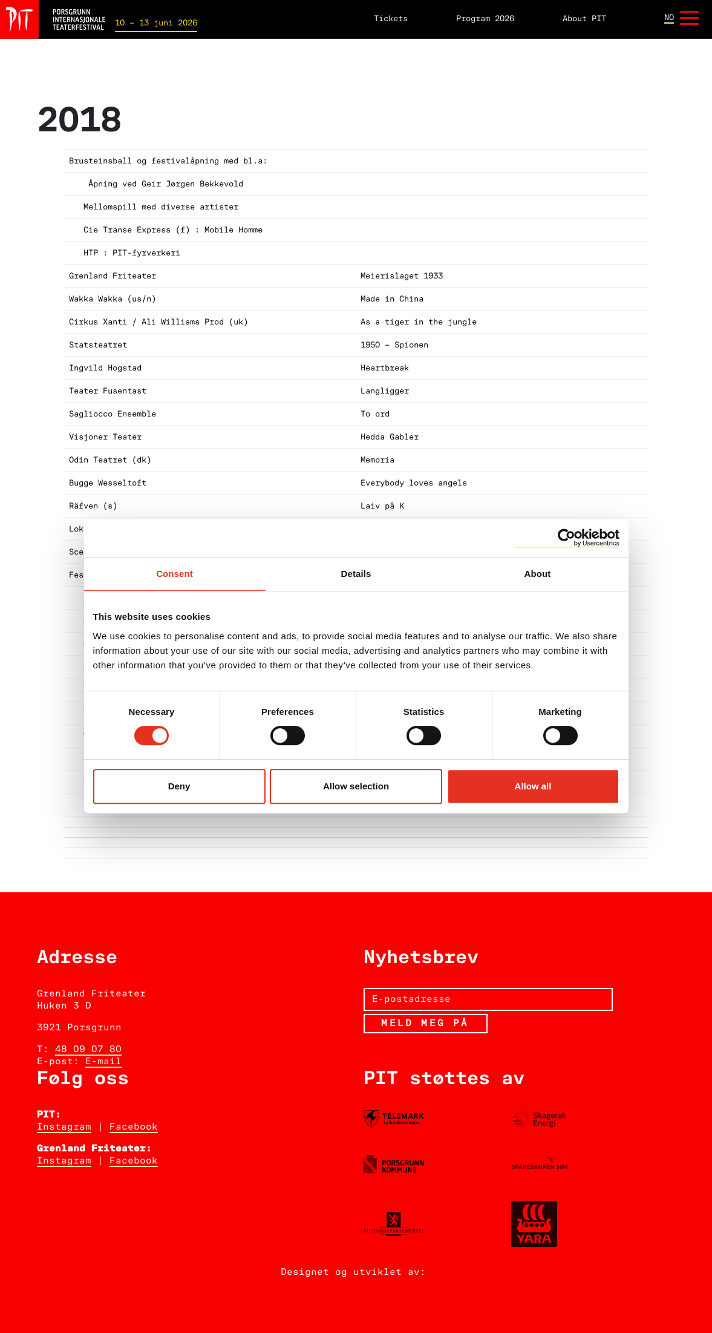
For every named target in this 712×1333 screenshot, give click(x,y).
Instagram (64, 1127)
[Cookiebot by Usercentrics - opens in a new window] (566, 538)
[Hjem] (52, 19)
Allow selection (356, 786)
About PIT (584, 19)
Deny (179, 786)
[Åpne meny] (689, 19)
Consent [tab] (174, 573)
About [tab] (537, 573)
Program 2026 (485, 19)
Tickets (391, 19)
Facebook (133, 1127)
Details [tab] (356, 573)
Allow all (533, 786)
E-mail (103, 1062)
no (669, 18)
